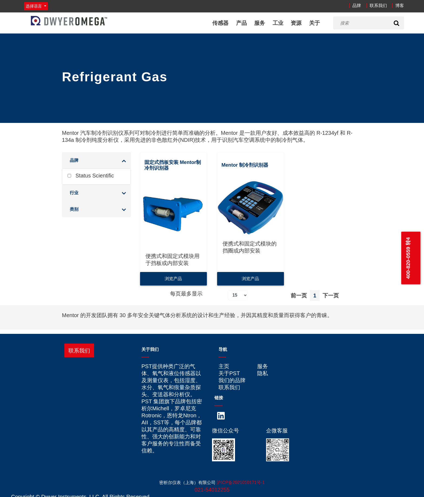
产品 (241, 23)
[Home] (69, 21)
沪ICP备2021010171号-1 (241, 482)
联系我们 (378, 5)
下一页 (331, 295)
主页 (223, 366)
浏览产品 (173, 278)
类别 (74, 209)
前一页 (299, 295)
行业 (74, 192)
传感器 (220, 23)
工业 (278, 23)
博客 (399, 5)
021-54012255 (211, 490)
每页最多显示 (186, 294)
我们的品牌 (232, 380)
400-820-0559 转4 (408, 258)
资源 (296, 23)
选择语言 (34, 6)
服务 (259, 23)
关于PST (229, 373)
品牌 (356, 5)
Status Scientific (91, 176)
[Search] (396, 23)
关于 (314, 23)
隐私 (262, 373)
